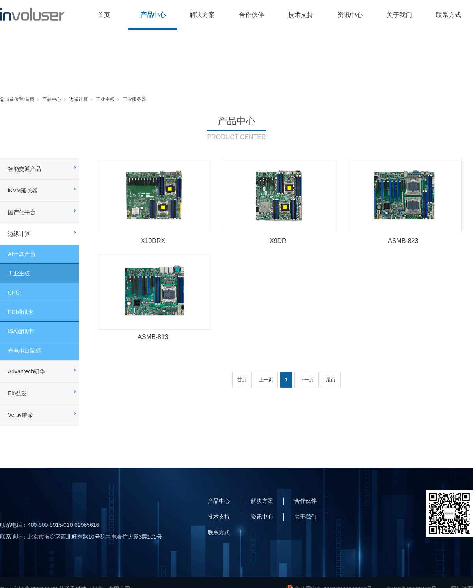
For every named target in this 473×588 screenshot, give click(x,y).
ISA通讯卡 (21, 331)
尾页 (330, 380)
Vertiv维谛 (20, 415)
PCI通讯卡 (21, 312)
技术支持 (300, 14)
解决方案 (202, 14)
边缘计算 (78, 99)
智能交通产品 (24, 169)
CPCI (14, 292)
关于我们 (399, 14)
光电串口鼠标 (24, 350)
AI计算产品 (21, 254)
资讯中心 (350, 14)
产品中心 (153, 14)
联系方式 (448, 14)
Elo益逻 (17, 393)
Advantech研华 (26, 371)
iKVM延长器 (22, 190)
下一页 (307, 380)
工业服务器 (134, 99)
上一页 (266, 380)
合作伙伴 (251, 14)
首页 (103, 14)
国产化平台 (21, 212)
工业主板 (105, 99)
